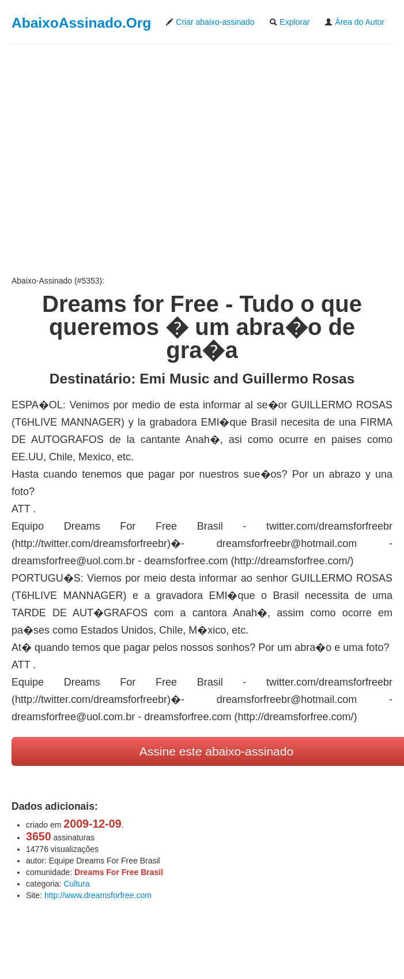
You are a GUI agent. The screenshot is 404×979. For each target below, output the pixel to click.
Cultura (76, 883)
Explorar (289, 22)
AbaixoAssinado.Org (81, 23)
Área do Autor (354, 22)
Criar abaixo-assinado (209, 22)
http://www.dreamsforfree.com (98, 895)
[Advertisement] (202, 159)
